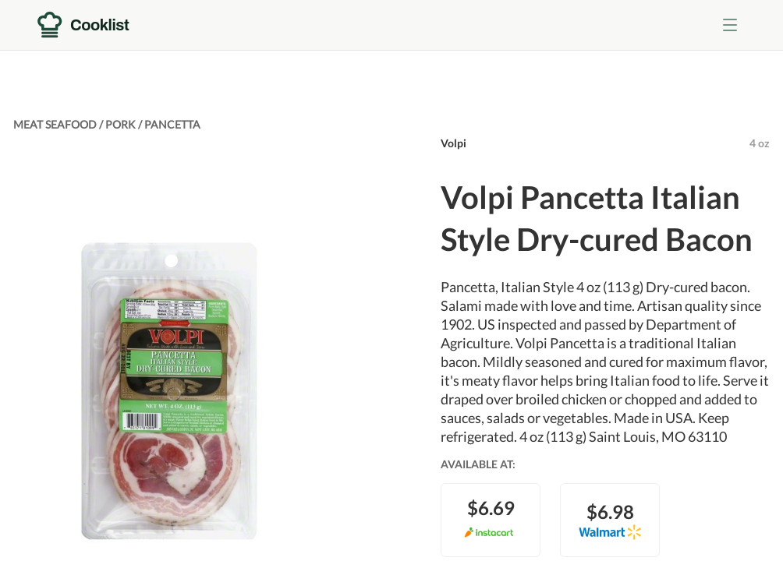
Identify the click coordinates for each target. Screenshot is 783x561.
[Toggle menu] (730, 25)
